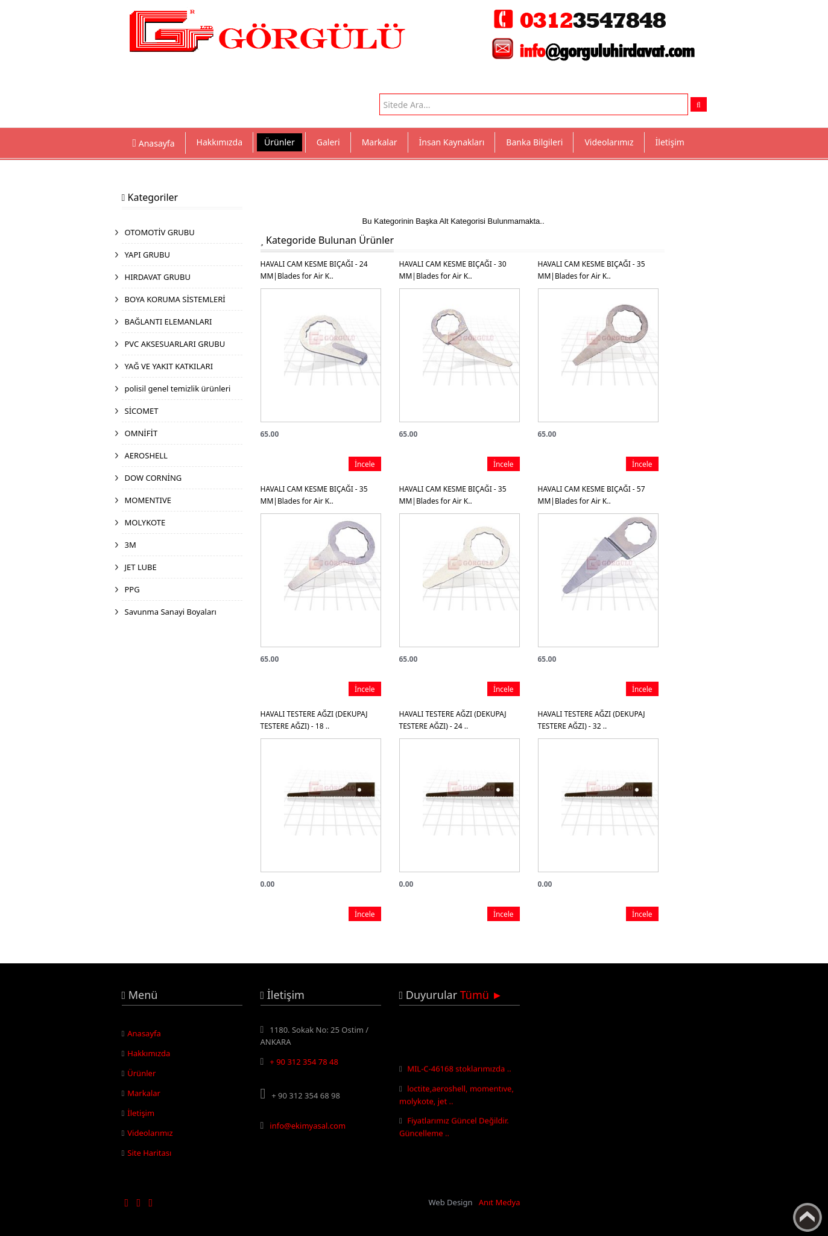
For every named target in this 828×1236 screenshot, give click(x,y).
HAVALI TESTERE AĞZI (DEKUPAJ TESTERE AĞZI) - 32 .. (591, 720)
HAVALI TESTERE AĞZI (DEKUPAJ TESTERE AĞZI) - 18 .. (314, 720)
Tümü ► (481, 994)
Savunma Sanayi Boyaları (170, 611)
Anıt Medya (499, 1202)
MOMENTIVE (148, 500)
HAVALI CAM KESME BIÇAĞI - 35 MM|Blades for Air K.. (591, 270)
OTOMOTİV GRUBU (160, 232)
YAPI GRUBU (148, 254)
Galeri (328, 142)
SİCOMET (142, 410)
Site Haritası (149, 1152)
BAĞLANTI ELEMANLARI (168, 321)
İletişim (670, 142)
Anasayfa (144, 1033)
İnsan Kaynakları (452, 142)
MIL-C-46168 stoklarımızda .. (459, 1070)
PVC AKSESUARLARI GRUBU (175, 343)
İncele (365, 464)
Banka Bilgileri (534, 142)
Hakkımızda (220, 142)
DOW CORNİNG (153, 477)
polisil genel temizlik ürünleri (178, 388)
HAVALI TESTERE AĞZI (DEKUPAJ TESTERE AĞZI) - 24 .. (453, 720)
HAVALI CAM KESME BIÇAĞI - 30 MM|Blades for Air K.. (453, 270)
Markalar (379, 142)
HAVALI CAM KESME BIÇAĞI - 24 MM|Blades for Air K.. (314, 270)
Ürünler (279, 142)
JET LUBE (141, 567)
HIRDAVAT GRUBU (158, 276)
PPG (132, 589)
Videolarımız (608, 142)
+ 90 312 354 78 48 (304, 1061)
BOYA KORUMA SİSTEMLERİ (175, 299)
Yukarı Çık (807, 1217)
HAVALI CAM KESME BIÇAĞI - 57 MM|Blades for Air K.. (591, 495)
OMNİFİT (141, 433)
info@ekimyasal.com (308, 1125)
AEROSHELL (146, 455)
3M (130, 544)
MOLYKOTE (145, 522)
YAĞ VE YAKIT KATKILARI (169, 366)
